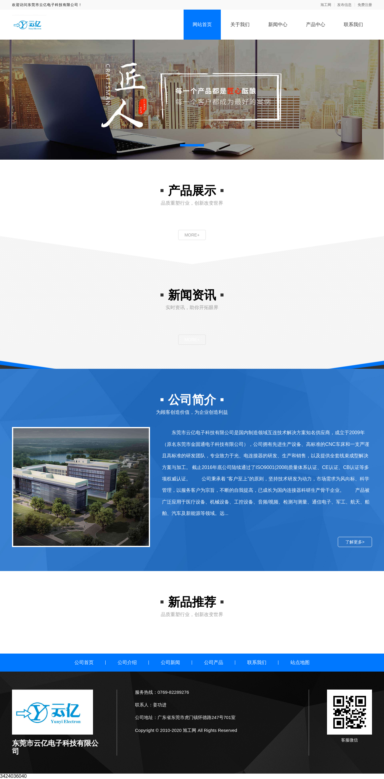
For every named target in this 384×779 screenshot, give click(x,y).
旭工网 (325, 5)
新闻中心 (277, 24)
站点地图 (300, 662)
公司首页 (84, 662)
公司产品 (213, 662)
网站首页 (202, 24)
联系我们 (353, 24)
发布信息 (344, 5)
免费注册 (365, 5)
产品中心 (315, 24)
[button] (192, 145)
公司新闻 (170, 662)
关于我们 (240, 24)
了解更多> (354, 542)
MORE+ (192, 235)
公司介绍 (127, 662)
